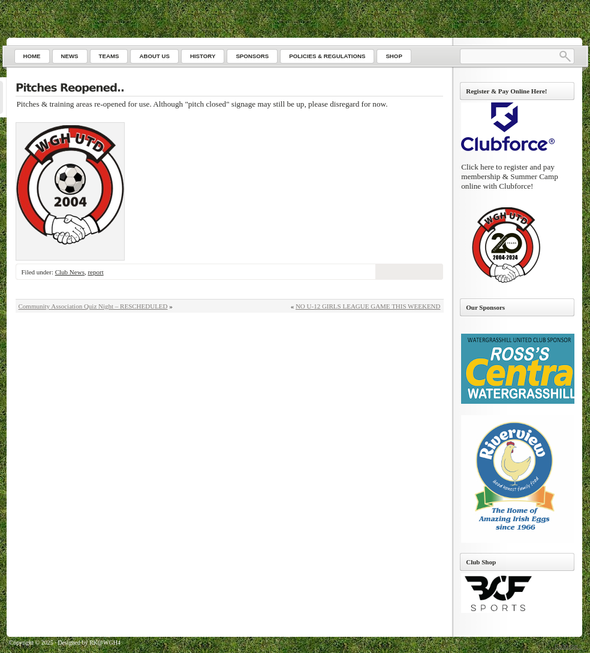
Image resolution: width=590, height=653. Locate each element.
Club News (70, 272)
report (95, 272)
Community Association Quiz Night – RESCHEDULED (93, 306)
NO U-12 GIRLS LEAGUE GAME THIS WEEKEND (368, 306)
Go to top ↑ (568, 646)
